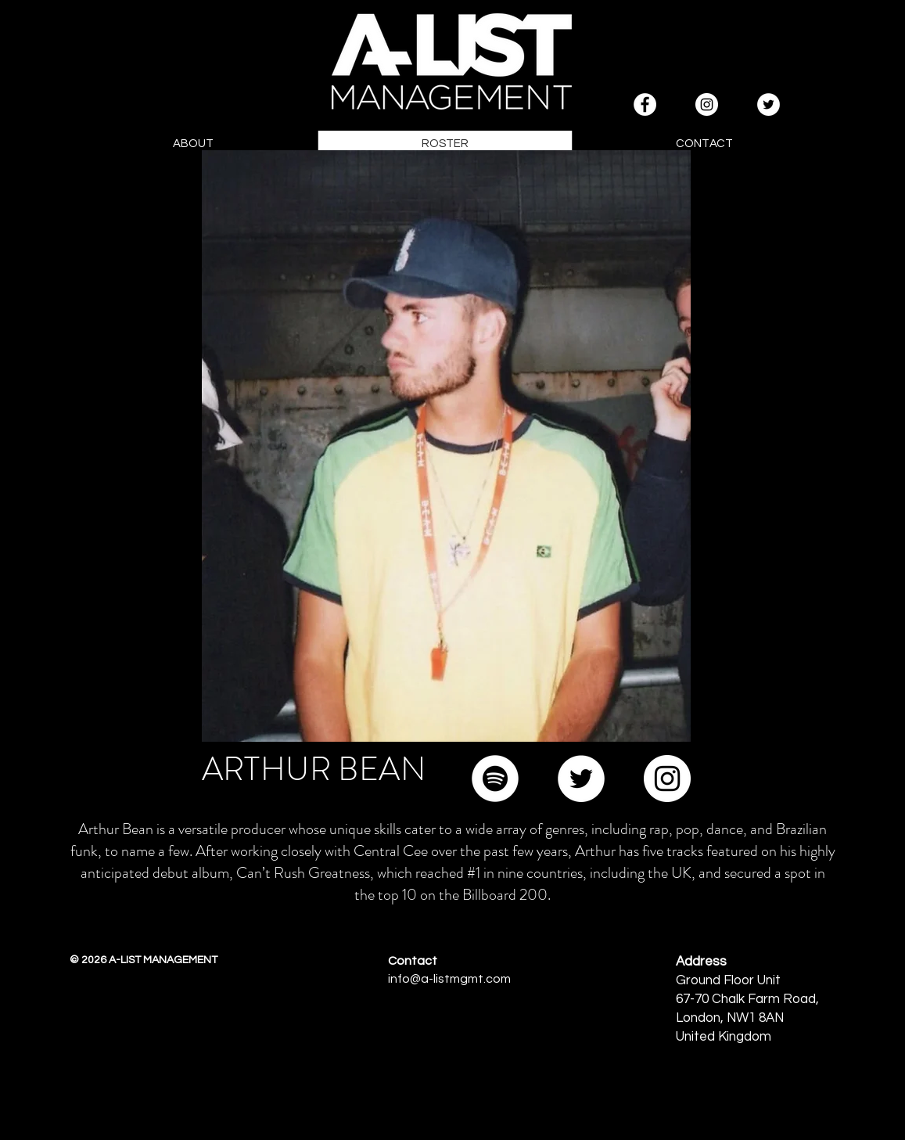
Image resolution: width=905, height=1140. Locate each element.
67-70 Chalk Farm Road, (747, 999)
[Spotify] (495, 778)
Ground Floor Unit (728, 980)
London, (701, 1018)
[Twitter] (581, 778)
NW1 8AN (755, 1018)
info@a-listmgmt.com (449, 979)
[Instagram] (667, 778)
